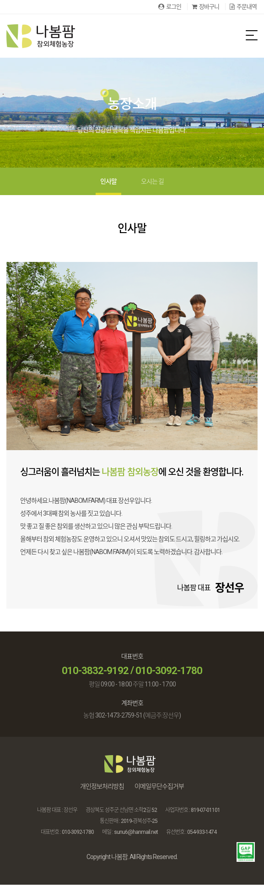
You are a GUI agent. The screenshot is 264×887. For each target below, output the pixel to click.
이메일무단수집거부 (159, 788)
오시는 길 (152, 183)
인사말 (108, 183)
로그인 (169, 6)
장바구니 (205, 6)
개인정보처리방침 (102, 788)
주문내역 (243, 6)
